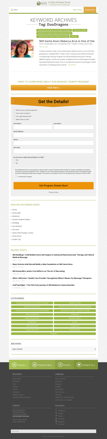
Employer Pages (18, 395)
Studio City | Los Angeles (63, 400)
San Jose (15, 229)
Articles (15, 389)
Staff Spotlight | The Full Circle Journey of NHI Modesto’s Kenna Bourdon (43, 285)
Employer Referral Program (22, 397)
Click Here (52, 87)
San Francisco (59, 392)
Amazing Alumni (80, 30)
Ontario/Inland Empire (21, 219)
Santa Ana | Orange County (64, 397)
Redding (15, 223)
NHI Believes (32, 322)
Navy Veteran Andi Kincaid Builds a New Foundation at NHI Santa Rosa (42, 264)
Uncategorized (74, 330)
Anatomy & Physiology (32, 307)
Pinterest (59, 424)
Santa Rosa (16, 236)
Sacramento (17, 226)
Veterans (53, 333)
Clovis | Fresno (60, 379)
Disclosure (16, 392)
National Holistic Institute (42, 3)
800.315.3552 (77, 10)
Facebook (60, 410)
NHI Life (74, 36)
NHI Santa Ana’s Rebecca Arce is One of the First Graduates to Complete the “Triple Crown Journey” (67, 42)
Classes (18, 364)
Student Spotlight (32, 330)
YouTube (59, 418)
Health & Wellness (32, 314)
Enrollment (16, 381)
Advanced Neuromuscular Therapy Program (54, 30)
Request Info (90, 10)
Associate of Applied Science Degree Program (54, 33)
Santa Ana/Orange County (22, 233)
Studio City (16, 239)
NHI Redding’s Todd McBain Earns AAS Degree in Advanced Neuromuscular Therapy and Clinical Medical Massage (53, 256)
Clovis (14, 209)
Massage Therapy (75, 318)
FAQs (14, 384)
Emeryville (16, 213)
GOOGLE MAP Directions (21, 416)
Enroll (63, 364)
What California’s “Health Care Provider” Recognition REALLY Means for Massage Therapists (52, 278)
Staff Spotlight (32, 326)
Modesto (16, 216)
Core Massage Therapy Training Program (53, 36)
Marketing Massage (32, 318)
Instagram (60, 421)
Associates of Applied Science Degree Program (32, 310)
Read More (72, 65)
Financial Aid (41, 364)
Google (59, 413)
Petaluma (58, 384)
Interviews (75, 314)
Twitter (59, 416)
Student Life (74, 326)
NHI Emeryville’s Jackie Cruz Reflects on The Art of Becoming (39, 271)
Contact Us (85, 364)
